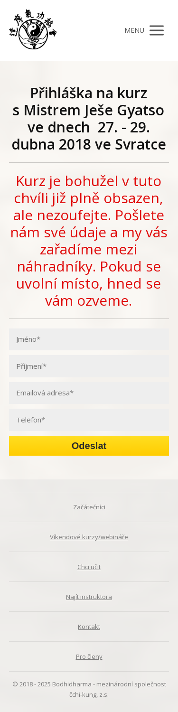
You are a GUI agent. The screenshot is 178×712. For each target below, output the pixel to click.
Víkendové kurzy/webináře (89, 537)
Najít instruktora (89, 596)
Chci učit (89, 566)
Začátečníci (89, 507)
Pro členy (89, 656)
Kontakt (89, 626)
